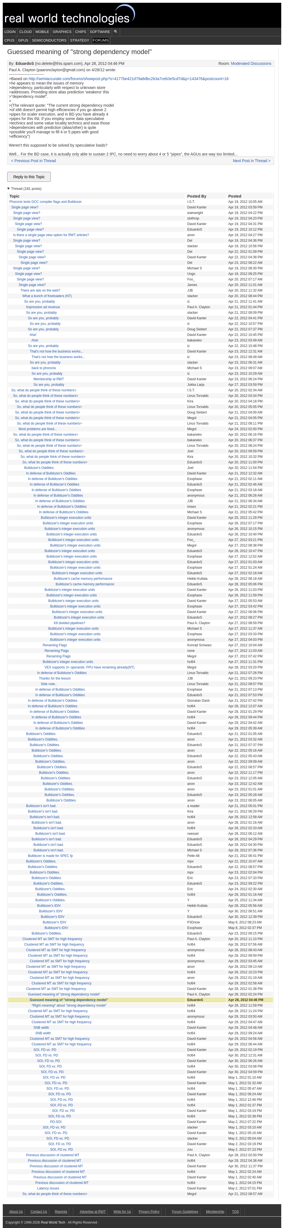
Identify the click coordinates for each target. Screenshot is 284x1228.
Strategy (79, 40)
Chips (80, 32)
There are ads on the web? (40, 290)
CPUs (9, 40)
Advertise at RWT (93, 1212)
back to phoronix (44, 368)
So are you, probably (39, 301)
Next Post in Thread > (252, 161)
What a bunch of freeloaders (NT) (47, 296)
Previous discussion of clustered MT (52, 1155)
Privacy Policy (149, 1212)
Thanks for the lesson (55, 678)
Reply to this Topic (29, 177)
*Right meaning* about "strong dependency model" (69, 1005)
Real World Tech (76, 15)
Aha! (33, 335)
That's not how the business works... (56, 351)
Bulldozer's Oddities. (39, 468)
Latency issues (48, 1188)
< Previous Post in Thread (33, 161)
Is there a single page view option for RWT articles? (51, 235)
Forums (100, 40)
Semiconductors (49, 40)
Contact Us (39, 1212)
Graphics (62, 32)
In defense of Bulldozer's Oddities (50, 473)
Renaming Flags (55, 645)
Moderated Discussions (251, 63)
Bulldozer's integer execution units (66, 518)
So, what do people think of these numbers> (44, 390)
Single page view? (24, 207)
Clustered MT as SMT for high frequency (52, 939)
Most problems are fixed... (38, 429)
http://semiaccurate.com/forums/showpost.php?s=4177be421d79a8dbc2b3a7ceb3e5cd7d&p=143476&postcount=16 (129, 78)
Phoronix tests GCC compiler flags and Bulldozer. (45, 202)
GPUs (23, 40)
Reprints (61, 1212)
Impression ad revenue (43, 307)
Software (100, 32)
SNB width (41, 1028)
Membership (215, 1212)
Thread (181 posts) (26, 189)
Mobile (42, 32)
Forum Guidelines (185, 1212)
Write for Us (122, 1212)
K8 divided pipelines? (69, 623)
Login (10, 32)
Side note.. (49, 684)
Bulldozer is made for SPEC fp (50, 856)
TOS (235, 1212)
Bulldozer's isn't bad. (41, 806)
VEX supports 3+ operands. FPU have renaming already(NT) (90, 667)
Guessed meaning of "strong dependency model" (64, 994)
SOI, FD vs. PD (45, 1050)
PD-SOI (56, 1122)
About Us (16, 1212)
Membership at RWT (49, 379)
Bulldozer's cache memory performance (83, 579)
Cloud (25, 32)
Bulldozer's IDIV (49, 906)
